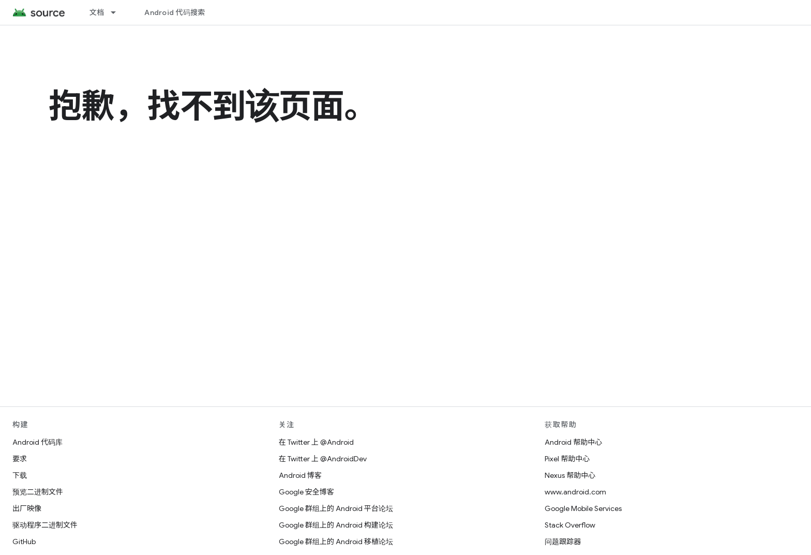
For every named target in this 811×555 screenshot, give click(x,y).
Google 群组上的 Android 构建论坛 (336, 525)
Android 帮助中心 (573, 442)
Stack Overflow (570, 525)
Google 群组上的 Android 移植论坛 (336, 541)
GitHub (24, 541)
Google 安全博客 (306, 491)
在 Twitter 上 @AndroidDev (323, 458)
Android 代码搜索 (174, 12)
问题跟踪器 (563, 541)
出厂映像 (26, 508)
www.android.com (575, 491)
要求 (19, 458)
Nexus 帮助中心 (570, 475)
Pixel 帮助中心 (567, 458)
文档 (96, 12)
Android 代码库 (37, 442)
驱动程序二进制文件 (45, 525)
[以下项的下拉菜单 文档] (118, 12)
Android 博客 (300, 475)
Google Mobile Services (583, 508)
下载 (19, 475)
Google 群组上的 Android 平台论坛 (336, 508)
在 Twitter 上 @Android (316, 442)
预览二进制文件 (37, 491)
